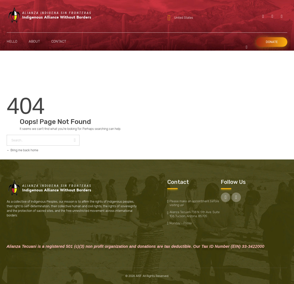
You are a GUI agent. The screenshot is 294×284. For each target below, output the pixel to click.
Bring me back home (22, 150)
